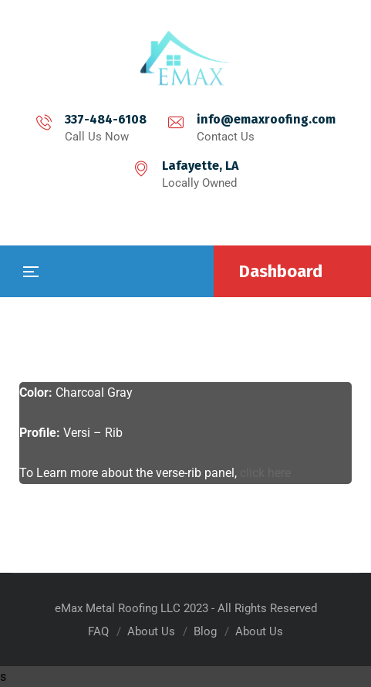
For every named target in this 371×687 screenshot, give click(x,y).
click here (265, 472)
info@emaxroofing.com (266, 119)
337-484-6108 (106, 119)
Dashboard (280, 271)
